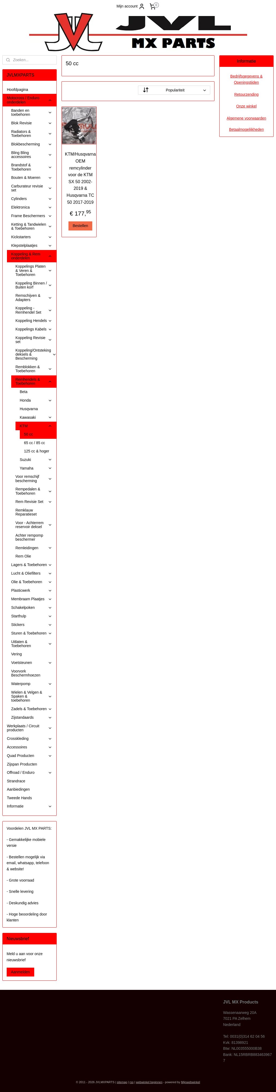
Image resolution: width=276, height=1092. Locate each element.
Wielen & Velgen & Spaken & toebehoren (31, 696)
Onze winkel (246, 106)
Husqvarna (29, 409)
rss (132, 1082)
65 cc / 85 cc (34, 443)
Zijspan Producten (22, 764)
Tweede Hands (19, 798)
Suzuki (36, 459)
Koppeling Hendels (34, 320)
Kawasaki (36, 417)
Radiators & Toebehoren (31, 133)
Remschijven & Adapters (34, 297)
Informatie (29, 806)
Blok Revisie (31, 123)
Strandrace (16, 781)
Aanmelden (20, 972)
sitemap (122, 1082)
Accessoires (29, 747)
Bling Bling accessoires (31, 155)
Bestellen (80, 226)
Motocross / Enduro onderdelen (29, 100)
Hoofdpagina (17, 89)
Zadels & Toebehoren (31, 709)
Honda (36, 400)
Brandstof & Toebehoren (31, 167)
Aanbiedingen (18, 789)
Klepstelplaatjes (31, 245)
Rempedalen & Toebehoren (34, 491)
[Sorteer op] (174, 90)
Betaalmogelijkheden (246, 129)
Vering (16, 654)
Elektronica (31, 207)
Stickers (31, 624)
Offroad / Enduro (29, 772)
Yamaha (36, 468)
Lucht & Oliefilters (31, 573)
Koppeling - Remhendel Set (34, 310)
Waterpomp (31, 684)
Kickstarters (31, 237)
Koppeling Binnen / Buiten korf (34, 285)
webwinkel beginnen (149, 1082)
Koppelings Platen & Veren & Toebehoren (34, 270)
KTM (36, 426)
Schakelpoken (31, 607)
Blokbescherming (31, 144)
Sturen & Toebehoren (31, 633)
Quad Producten (29, 755)
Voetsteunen (31, 662)
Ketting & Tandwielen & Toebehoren (31, 226)
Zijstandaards (31, 717)
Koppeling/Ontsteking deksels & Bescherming (36, 354)
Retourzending (246, 94)
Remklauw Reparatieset (26, 512)
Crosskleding (29, 738)
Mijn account (131, 6)
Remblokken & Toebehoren (34, 369)
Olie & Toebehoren (31, 582)
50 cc (28, 434)
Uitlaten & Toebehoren (31, 644)
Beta (24, 392)
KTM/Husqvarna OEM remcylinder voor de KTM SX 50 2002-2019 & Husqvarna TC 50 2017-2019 (80, 178)
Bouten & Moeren (31, 177)
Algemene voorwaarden (246, 118)
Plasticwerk (31, 590)
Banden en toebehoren (31, 112)
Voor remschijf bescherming (34, 478)
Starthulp (31, 616)
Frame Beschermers (31, 216)
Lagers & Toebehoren (31, 565)
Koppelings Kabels (34, 329)
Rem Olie (23, 556)
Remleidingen (34, 548)
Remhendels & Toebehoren (34, 381)
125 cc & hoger (36, 451)
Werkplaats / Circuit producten (29, 728)
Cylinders (31, 199)
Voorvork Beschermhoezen (25, 673)
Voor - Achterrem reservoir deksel (34, 525)
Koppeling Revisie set (34, 340)
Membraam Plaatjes (31, 599)
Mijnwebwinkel (190, 1082)
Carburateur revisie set (31, 188)
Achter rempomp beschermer (29, 537)
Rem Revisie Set (34, 501)
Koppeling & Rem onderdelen (31, 256)
